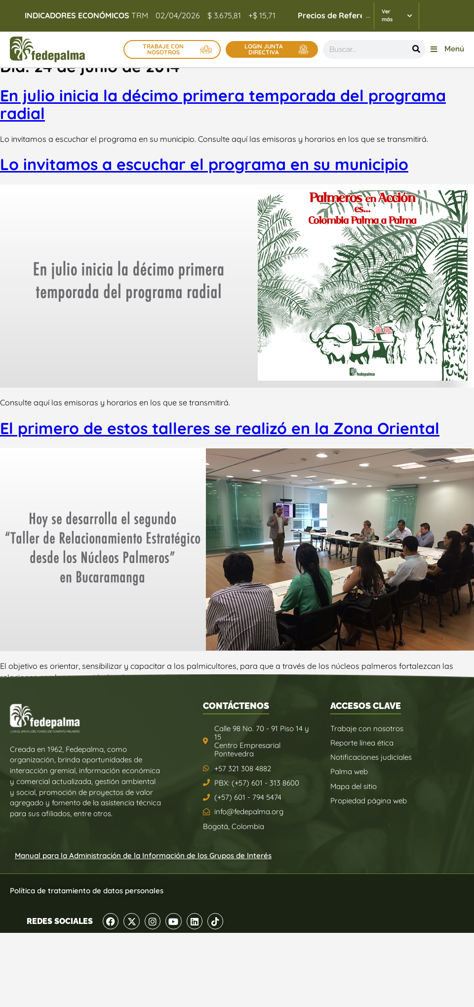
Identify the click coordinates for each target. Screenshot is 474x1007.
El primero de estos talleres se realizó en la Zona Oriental (219, 428)
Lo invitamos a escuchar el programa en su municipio (204, 164)
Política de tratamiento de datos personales (86, 890)
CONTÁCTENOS (236, 706)
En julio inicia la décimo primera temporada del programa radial (223, 105)
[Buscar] (416, 49)
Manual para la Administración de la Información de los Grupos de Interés (143, 855)
